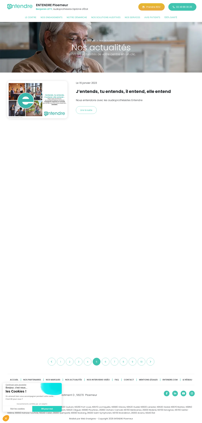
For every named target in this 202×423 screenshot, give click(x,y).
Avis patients (152, 17)
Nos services (132, 17)
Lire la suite (86, 110)
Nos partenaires (32, 380)
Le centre (30, 17)
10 (141, 361)
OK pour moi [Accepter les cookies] (46, 409)
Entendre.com (170, 380)
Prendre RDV (151, 7)
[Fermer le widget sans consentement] (15, 384)
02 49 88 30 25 (182, 7)
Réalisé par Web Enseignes (82, 418)
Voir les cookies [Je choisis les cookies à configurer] (17, 409)
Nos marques (53, 380)
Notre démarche (77, 17)
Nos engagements (51, 17)
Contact (129, 380)
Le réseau (187, 380)
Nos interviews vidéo (98, 380)
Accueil (14, 380)
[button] (6, 418)
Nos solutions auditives (105, 17)
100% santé (170, 17)
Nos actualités (73, 380)
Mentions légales (148, 380)
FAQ (117, 380)
